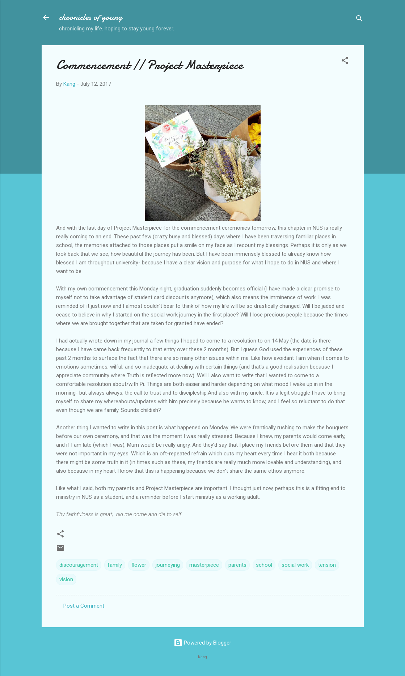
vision (66, 579)
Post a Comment (83, 606)
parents (237, 565)
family (114, 565)
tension (327, 565)
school (264, 565)
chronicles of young (90, 17)
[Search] (359, 20)
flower (138, 565)
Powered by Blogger (202, 642)
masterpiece (204, 565)
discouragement (78, 565)
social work (295, 565)
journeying (168, 565)
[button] (345, 61)
